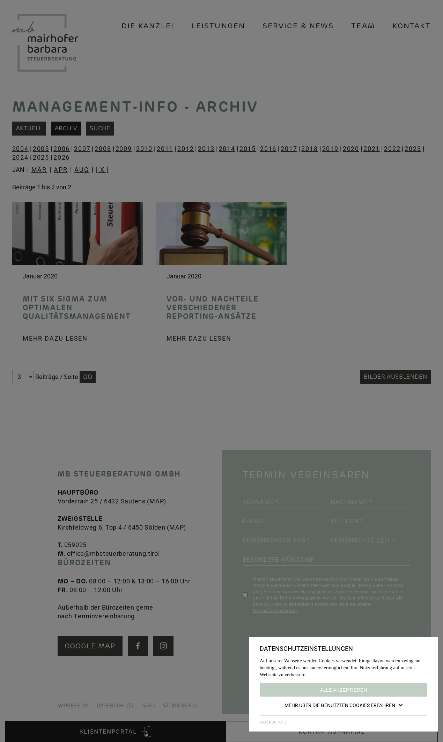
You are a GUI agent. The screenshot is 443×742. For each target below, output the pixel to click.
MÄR (39, 169)
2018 (309, 148)
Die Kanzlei (147, 25)
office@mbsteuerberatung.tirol (113, 553)
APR (60, 169)
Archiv (66, 128)
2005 (41, 148)
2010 (144, 148)
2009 (124, 148)
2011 (165, 148)
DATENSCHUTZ (115, 706)
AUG (81, 169)
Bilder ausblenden (395, 376)
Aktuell (29, 128)
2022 (392, 148)
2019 (330, 148)
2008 (103, 148)
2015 (247, 148)
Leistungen (218, 25)
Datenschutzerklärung (275, 610)
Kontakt (411, 25)
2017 (289, 148)
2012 (185, 148)
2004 (20, 148)
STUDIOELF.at (180, 706)
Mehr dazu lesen (55, 338)
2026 (61, 157)
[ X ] (102, 169)
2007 (82, 148)
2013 (206, 148)
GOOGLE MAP (90, 645)
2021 (371, 148)
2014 (227, 148)
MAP (156, 501)
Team (363, 25)
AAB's (148, 706)
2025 (41, 157)
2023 (413, 148)
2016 (268, 148)
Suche (100, 128)
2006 (61, 148)
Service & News (298, 25)
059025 (75, 544)
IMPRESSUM (73, 706)
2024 (20, 157)
